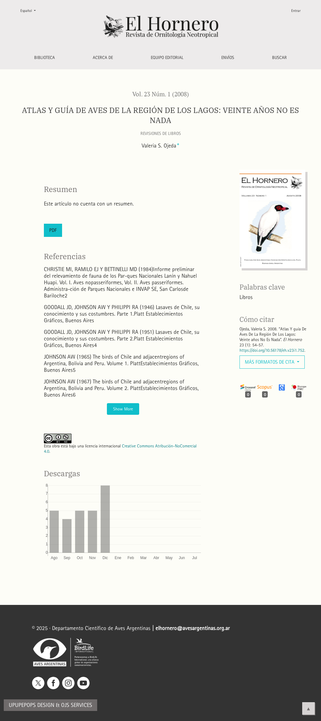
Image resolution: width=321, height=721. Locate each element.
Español (30, 10)
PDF (53, 230)
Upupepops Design (31, 705)
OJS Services (76, 705)
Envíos (227, 57)
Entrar (296, 10)
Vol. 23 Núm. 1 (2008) (160, 94)
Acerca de (103, 57)
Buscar (279, 57)
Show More (123, 409)
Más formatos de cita (270, 362)
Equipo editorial (167, 57)
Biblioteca (44, 57)
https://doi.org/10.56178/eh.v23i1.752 (271, 350)
